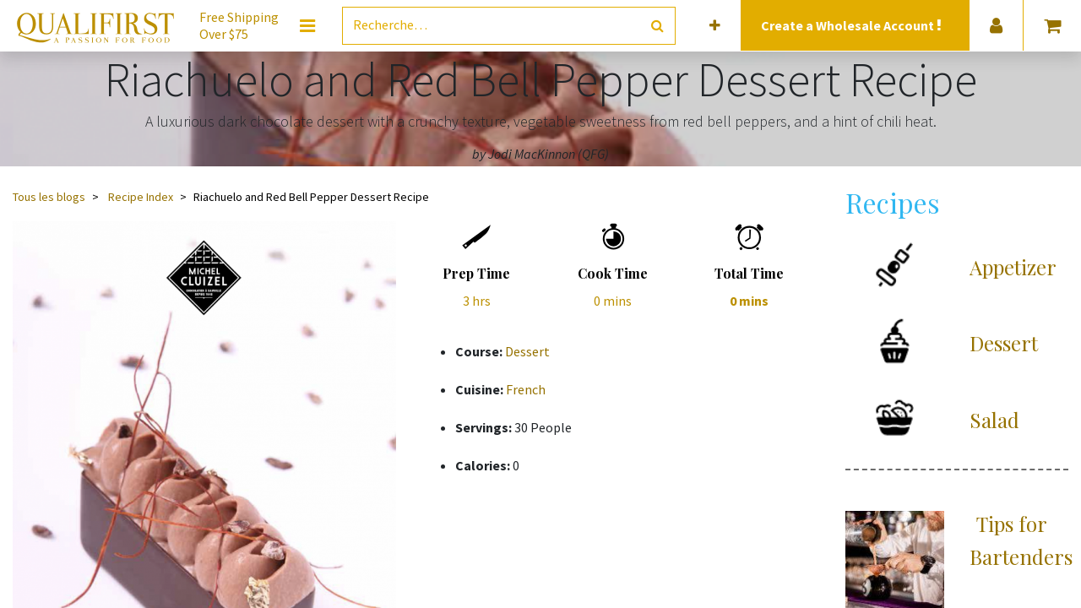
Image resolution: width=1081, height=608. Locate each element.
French (526, 389)
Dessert (527, 351)
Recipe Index (140, 196)
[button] (715, 26)
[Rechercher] (657, 26)
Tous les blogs (49, 196)
